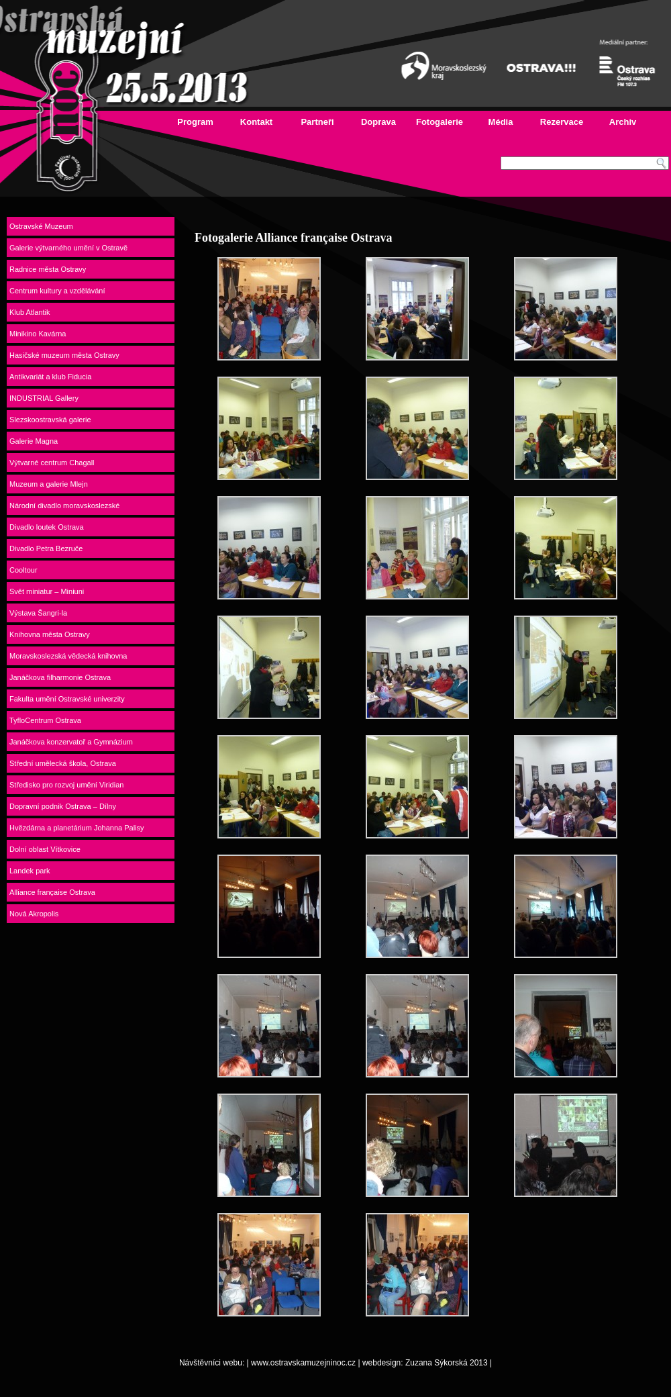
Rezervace (561, 122)
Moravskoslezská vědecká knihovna (68, 656)
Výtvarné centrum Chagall (52, 463)
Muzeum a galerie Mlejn (48, 484)
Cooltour (23, 570)
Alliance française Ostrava (52, 892)
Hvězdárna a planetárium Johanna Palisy (76, 828)
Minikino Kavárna (37, 334)
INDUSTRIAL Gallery (44, 398)
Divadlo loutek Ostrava (46, 527)
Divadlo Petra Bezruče (46, 548)
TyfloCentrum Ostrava (45, 720)
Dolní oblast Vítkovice (45, 849)
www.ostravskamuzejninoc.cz (303, 1362)
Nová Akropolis (33, 914)
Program (195, 122)
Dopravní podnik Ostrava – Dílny (62, 806)
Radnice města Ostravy (47, 269)
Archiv (622, 122)
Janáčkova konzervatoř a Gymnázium (71, 742)
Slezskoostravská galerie (50, 420)
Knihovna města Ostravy (49, 634)
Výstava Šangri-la (38, 613)
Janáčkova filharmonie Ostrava (60, 677)
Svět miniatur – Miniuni (46, 591)
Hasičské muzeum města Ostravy (64, 355)
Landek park (29, 871)
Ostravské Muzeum (41, 226)
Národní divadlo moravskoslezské (64, 505)
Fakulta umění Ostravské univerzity (67, 699)
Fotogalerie (439, 122)
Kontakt (256, 122)
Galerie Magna (33, 441)
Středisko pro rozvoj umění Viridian (66, 785)
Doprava (378, 122)
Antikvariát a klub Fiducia (50, 377)
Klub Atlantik (29, 312)
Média (500, 122)
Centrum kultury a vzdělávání (57, 291)
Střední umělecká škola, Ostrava (62, 763)
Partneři (317, 122)
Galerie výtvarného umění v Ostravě (68, 248)
